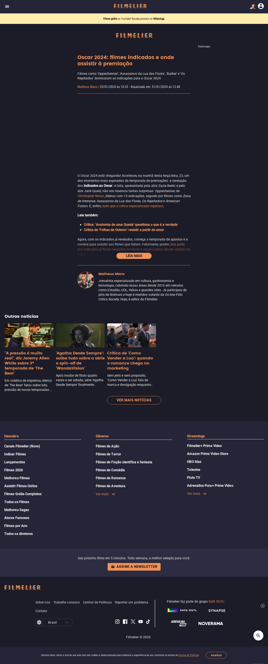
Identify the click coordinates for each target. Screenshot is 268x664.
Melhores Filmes (17, 478)
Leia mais (134, 256)
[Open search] (258, 635)
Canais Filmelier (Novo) (22, 446)
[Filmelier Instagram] (117, 622)
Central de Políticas (189, 655)
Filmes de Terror (108, 454)
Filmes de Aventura (110, 486)
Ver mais (106, 494)
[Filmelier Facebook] (125, 622)
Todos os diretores (18, 534)
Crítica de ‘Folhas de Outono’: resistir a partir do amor (124, 230)
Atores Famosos (16, 518)
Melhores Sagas (16, 510)
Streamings (196, 436)
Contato (41, 610)
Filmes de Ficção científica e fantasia (124, 462)
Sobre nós (42, 602)
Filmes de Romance (111, 478)
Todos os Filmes (16, 502)
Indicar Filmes (15, 454)
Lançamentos (14, 462)
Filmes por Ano (15, 526)
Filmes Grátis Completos (22, 494)
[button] (67, 622)
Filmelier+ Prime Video (204, 446)
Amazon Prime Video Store (207, 454)
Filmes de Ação (107, 446)
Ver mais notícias (134, 400)
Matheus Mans (87, 87)
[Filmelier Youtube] (140, 622)
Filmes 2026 (13, 470)
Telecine (193, 470)
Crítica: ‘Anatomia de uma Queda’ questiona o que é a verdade (131, 225)
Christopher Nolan (90, 196)
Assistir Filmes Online (20, 486)
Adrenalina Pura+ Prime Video (210, 486)
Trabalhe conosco (66, 602)
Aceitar (216, 655)
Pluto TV (193, 478)
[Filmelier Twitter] (133, 622)
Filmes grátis (110, 18)
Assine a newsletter (134, 567)
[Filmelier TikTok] (148, 622)
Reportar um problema (131, 602)
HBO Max (194, 462)
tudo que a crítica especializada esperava (132, 206)
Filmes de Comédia (110, 470)
